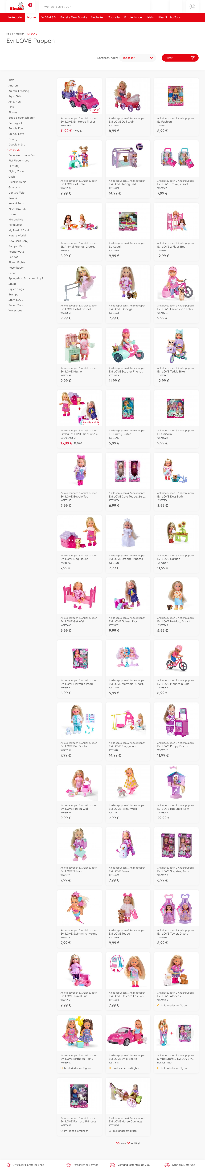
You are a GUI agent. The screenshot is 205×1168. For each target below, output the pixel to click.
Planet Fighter (16, 262)
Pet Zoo (12, 257)
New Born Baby (17, 241)
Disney (11, 139)
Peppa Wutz (15, 251)
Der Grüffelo (15, 192)
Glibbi (11, 176)
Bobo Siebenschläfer (20, 117)
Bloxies (11, 112)
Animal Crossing (17, 91)
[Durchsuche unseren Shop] (94, 10)
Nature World (16, 235)
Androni (12, 85)
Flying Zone (15, 171)
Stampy (12, 294)
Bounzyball (14, 123)
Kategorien (15, 24)
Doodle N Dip (15, 144)
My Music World (17, 230)
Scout (11, 273)
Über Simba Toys (169, 24)
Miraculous (14, 224)
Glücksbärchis (16, 182)
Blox (10, 107)
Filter (180, 58)
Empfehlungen (134, 24)
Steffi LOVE (14, 299)
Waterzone (14, 310)
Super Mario (15, 305)
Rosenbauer (15, 267)
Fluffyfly (12, 166)
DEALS (49, 24)
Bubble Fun (14, 128)
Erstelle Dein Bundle (73, 24)
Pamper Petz (15, 246)
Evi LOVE (13, 149)
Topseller (114, 24)
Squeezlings (15, 289)
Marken (32, 24)
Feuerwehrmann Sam (21, 155)
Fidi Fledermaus (17, 160)
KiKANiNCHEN (16, 208)
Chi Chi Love (15, 133)
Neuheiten (98, 24)
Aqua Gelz (13, 96)
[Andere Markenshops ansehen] (30, 9)
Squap (11, 283)
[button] (176, 10)
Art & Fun (13, 101)
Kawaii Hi (13, 198)
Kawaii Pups (15, 203)
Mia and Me (14, 219)
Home (9, 33)
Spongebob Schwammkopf (24, 278)
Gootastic (13, 187)
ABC (10, 80)
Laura (11, 214)
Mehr (150, 24)
